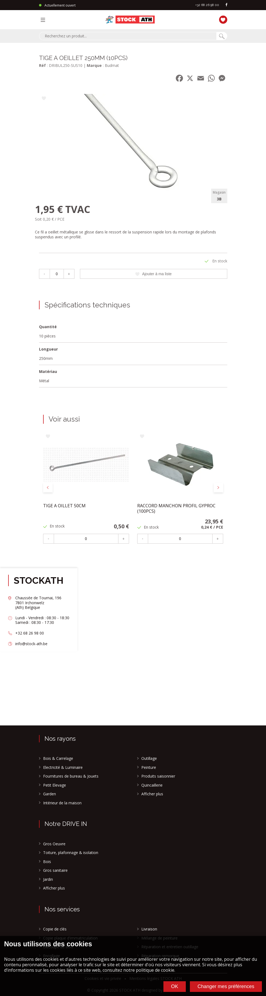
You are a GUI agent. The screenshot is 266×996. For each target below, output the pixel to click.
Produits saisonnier (158, 776)
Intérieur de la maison (62, 803)
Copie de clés (55, 929)
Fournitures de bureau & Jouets (70, 776)
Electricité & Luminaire (63, 767)
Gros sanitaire (55, 870)
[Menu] (44, 19)
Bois (47, 861)
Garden (49, 794)
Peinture (148, 767)
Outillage (149, 758)
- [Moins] (44, 274)
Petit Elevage (54, 785)
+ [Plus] (69, 274)
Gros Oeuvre (54, 843)
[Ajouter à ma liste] (44, 98)
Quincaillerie (152, 785)
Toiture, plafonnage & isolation (70, 852)
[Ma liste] (221, 19)
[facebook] (226, 5)
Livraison (149, 929)
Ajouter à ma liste (153, 274)
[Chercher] (221, 36)
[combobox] (127, 36)
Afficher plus (152, 794)
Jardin (48, 879)
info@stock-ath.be (31, 643)
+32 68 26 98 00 (207, 5)
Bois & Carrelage (58, 758)
